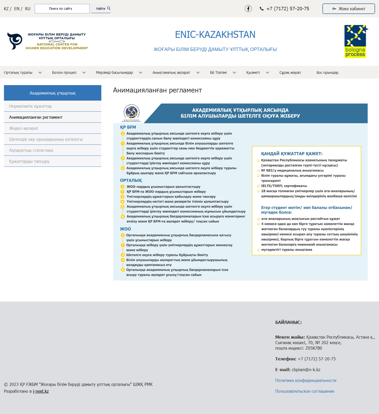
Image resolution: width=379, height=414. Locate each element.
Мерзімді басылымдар (114, 72)
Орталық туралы (18, 72)
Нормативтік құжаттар (30, 106)
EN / (18, 8)
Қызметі (253, 72)
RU (28, 8)
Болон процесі (64, 72)
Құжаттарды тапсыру (29, 161)
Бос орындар (327, 72)
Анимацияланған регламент (35, 117)
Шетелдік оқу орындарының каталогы (46, 139)
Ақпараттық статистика (31, 150)
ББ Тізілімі (218, 72)
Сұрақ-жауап (290, 72)
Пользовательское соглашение (304, 391)
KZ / (8, 8)
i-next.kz (41, 391)
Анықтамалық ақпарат (171, 72)
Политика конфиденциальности (305, 380)
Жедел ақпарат (23, 128)
